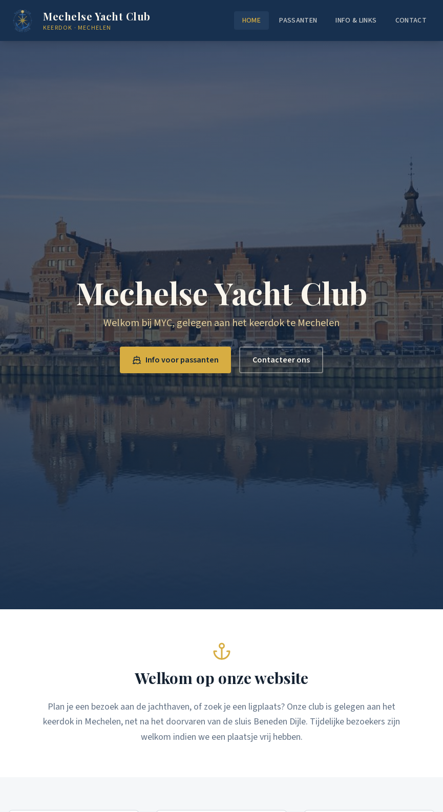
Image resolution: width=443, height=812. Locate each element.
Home (251, 20)
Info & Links (355, 20)
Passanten (298, 20)
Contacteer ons (281, 360)
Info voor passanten (175, 360)
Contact (411, 20)
